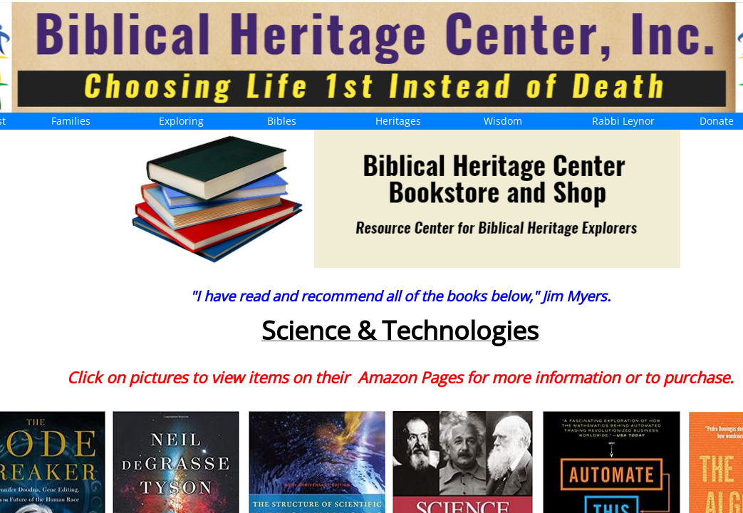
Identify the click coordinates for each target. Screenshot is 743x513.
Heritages (398, 121)
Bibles (281, 121)
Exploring (181, 121)
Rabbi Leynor (623, 121)
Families (70, 121)
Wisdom (503, 121)
